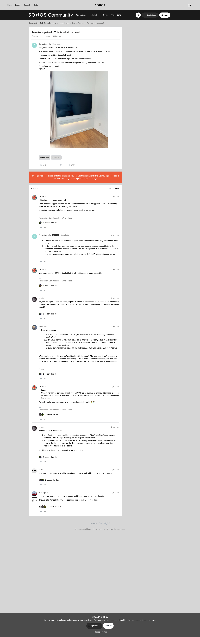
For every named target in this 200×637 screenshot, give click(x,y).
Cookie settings (99, 529)
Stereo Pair (44, 157)
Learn (17, 5)
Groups (105, 15)
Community (33, 23)
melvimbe (43, 326)
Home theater (64, 23)
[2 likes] (49, 414)
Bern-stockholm (45, 44)
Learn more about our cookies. (144, 620)
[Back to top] (194, 525)
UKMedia (43, 196)
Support (27, 5)
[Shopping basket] (189, 5)
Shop (9, 5)
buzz (41, 470)
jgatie (41, 298)
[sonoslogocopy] (100, 5)
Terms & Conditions (83, 529)
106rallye (42, 492)
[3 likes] (50, 506)
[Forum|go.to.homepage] (51, 15)
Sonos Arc (56, 157)
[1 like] (48, 222)
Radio (36, 5)
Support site (116, 15)
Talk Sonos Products (48, 23)
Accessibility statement (116, 529)
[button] (150, 15)
